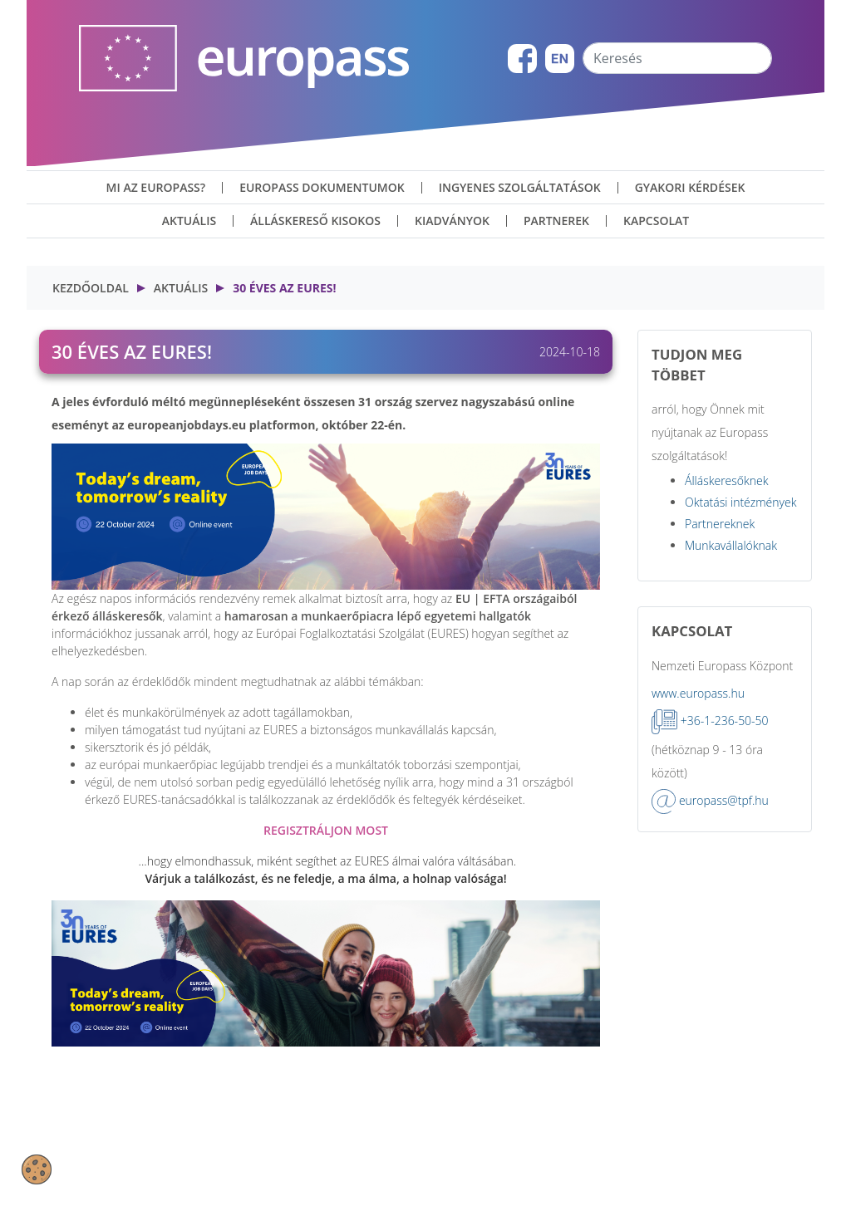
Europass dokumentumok (322, 188)
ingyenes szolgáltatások (520, 188)
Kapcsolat (656, 221)
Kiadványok (452, 221)
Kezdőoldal (90, 288)
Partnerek (556, 221)
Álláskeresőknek (727, 480)
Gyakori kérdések (690, 188)
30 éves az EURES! (284, 288)
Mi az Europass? (156, 188)
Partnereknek (720, 524)
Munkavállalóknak (731, 545)
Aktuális (189, 221)
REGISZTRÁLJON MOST (325, 830)
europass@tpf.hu (724, 800)
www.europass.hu (698, 693)
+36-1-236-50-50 (725, 720)
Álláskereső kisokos (315, 221)
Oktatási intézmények (740, 502)
